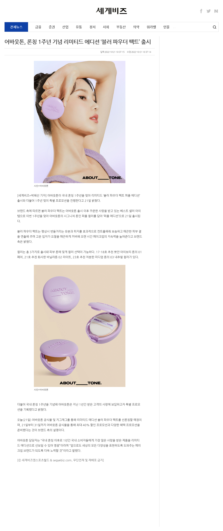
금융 (38, 27)
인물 (166, 27)
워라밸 (151, 27)
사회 (106, 27)
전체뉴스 (16, 27)
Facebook (201, 11)
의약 (136, 27)
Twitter (208, 11)
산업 (65, 27)
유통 (79, 27)
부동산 (121, 27)
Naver (216, 11)
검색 (214, 27)
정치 (92, 27)
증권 (52, 27)
